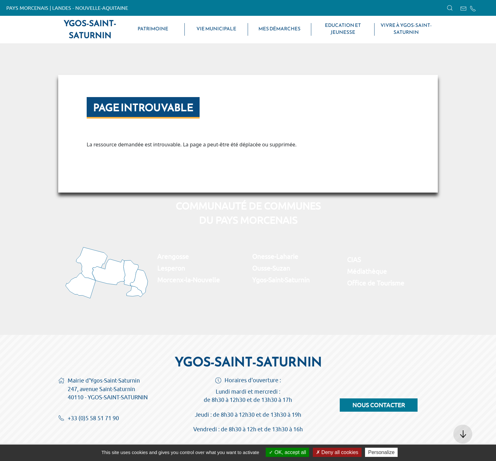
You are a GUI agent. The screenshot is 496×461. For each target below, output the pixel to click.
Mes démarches (279, 28)
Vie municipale (216, 28)
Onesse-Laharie (275, 256)
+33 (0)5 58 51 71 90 (88, 418)
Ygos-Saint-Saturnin (90, 29)
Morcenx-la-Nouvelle (188, 280)
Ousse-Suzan (271, 268)
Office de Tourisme (375, 283)
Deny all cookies (337, 452)
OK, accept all (287, 452)
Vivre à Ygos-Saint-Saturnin (406, 29)
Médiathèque (367, 271)
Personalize (381, 452)
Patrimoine (153, 28)
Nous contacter (378, 405)
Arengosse (173, 256)
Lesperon (171, 268)
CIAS (354, 259)
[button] (450, 8)
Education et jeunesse (343, 29)
